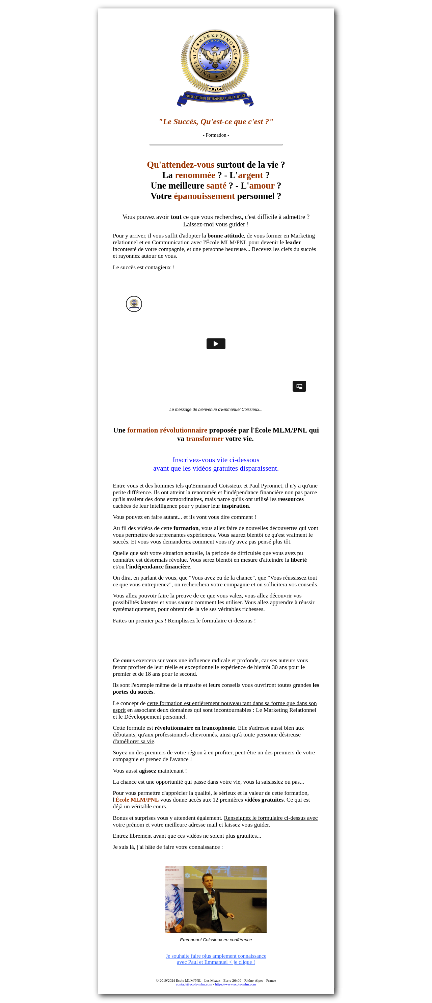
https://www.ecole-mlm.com (235, 984)
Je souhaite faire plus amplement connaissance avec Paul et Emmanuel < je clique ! (216, 959)
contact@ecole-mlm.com (194, 984)
